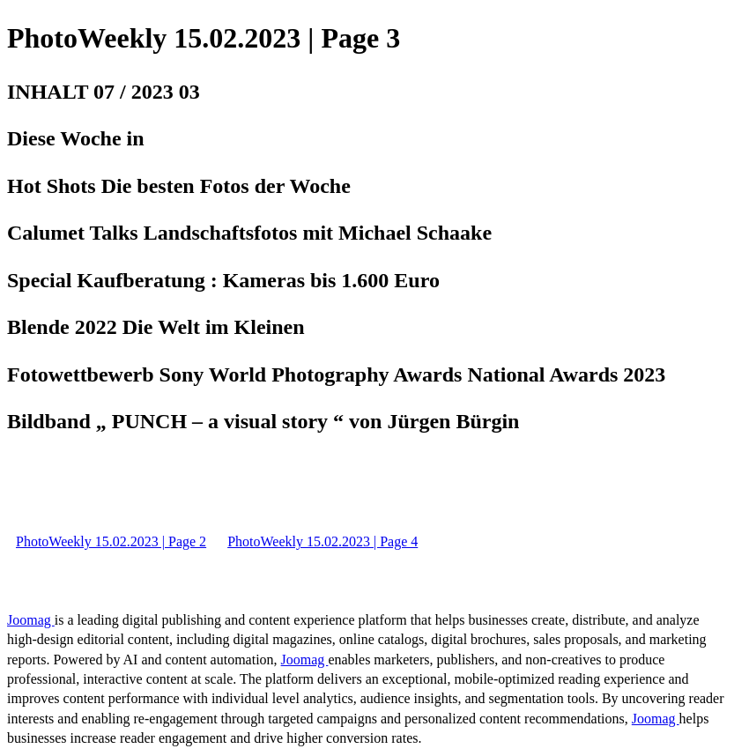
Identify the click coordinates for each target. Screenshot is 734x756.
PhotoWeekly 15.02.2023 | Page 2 (111, 541)
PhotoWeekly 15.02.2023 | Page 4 (322, 541)
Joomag (31, 619)
